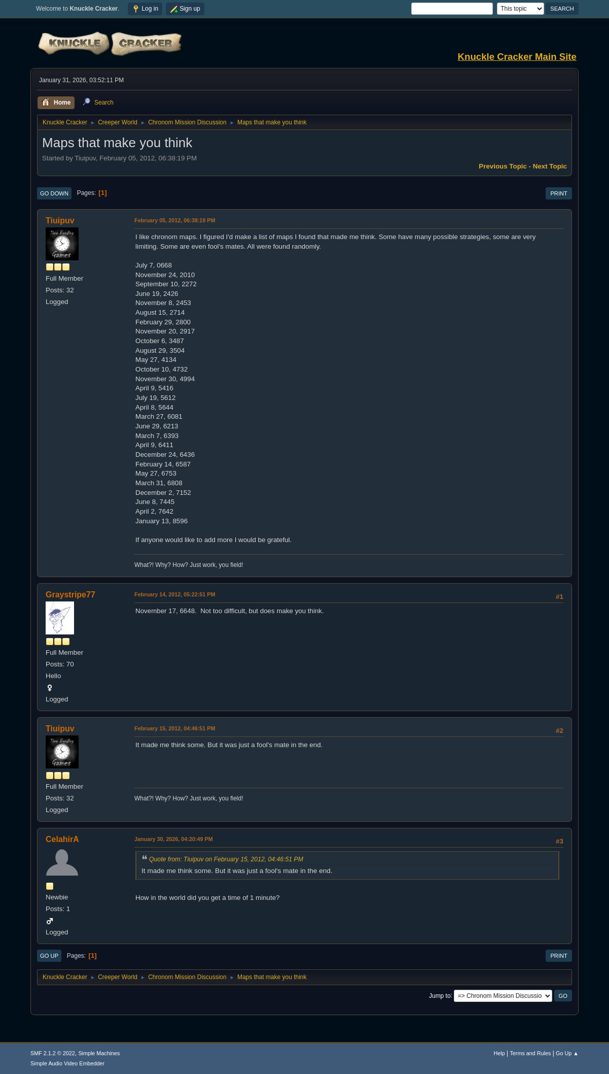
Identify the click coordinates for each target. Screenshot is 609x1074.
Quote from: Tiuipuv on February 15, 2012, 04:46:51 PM (226, 859)
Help (499, 1053)
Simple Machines (99, 1053)
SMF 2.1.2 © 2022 (52, 1053)
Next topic (550, 166)
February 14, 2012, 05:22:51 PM (174, 594)
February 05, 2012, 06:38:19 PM (174, 220)
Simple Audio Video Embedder (67, 1063)
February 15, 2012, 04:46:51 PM (174, 728)
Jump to (440, 995)
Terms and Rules (530, 1053)
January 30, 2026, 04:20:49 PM (173, 839)
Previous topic (503, 166)
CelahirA (62, 839)
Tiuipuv (60, 220)
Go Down (54, 193)
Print (558, 193)
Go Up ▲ (567, 1053)
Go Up (49, 956)
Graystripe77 (70, 594)
